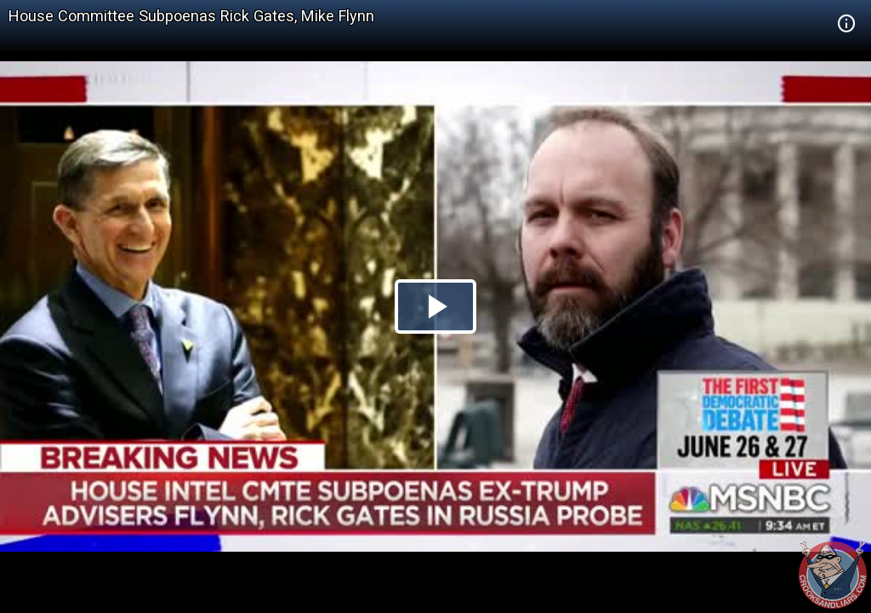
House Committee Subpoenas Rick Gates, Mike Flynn (191, 16)
